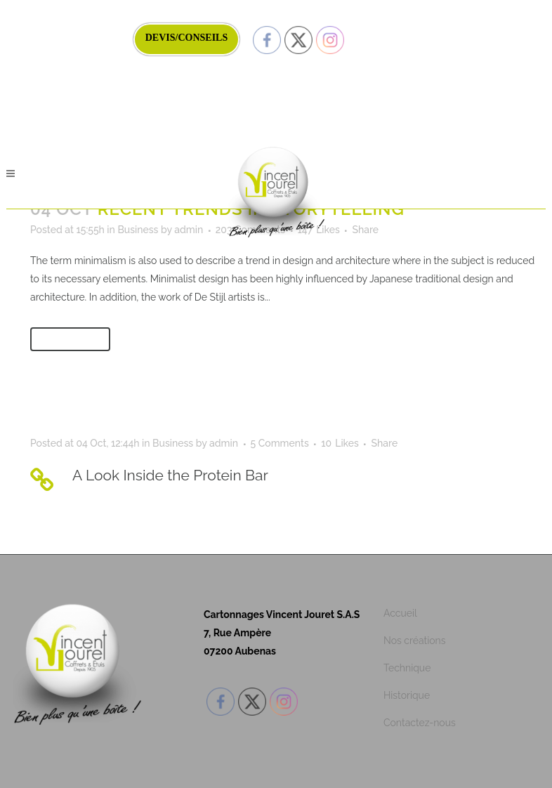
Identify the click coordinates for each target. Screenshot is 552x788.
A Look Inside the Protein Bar (170, 475)
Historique (406, 695)
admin (188, 229)
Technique (407, 668)
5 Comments (280, 443)
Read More (70, 339)
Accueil (400, 613)
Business (137, 229)
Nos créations (414, 640)
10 (340, 443)
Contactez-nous (419, 722)
